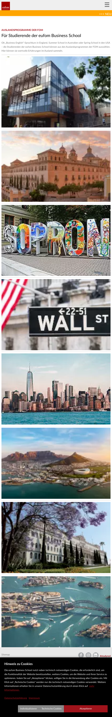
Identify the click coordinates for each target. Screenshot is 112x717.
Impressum (34, 698)
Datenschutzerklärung (15, 698)
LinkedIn (96, 654)
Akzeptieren (86, 709)
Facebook (81, 654)
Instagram (88, 654)
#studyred (105, 656)
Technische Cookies (52, 709)
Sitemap (5, 654)
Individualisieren (28, 709)
